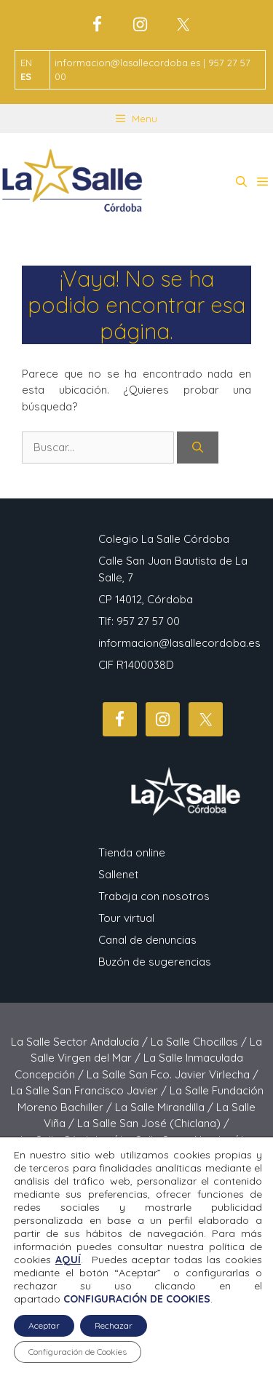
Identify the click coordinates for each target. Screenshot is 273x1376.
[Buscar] (197, 448)
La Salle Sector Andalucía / (81, 1042)
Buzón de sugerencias (154, 962)
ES (25, 76)
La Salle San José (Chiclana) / (153, 1123)
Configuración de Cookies (77, 1351)
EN (26, 62)
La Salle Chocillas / (200, 1042)
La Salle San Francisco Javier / (90, 1090)
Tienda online (131, 852)
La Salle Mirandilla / (165, 1107)
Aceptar (44, 1325)
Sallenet (118, 874)
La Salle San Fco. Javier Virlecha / (172, 1074)
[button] (241, 182)
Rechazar (113, 1325)
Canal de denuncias (147, 940)
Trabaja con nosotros (154, 896)
